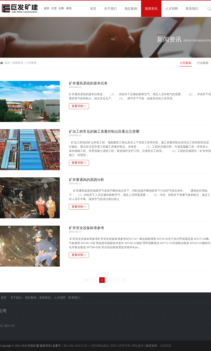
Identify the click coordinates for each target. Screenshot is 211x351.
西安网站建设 (100, 345)
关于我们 (110, 8)
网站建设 (138, 345)
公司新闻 (31, 62)
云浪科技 (165, 345)
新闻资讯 (151, 8)
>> (124, 280)
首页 (93, 8)
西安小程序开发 (120, 345)
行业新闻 (202, 62)
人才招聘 (171, 8)
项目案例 (130, 8)
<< (86, 280)
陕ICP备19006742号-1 (77, 345)
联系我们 (192, 8)
